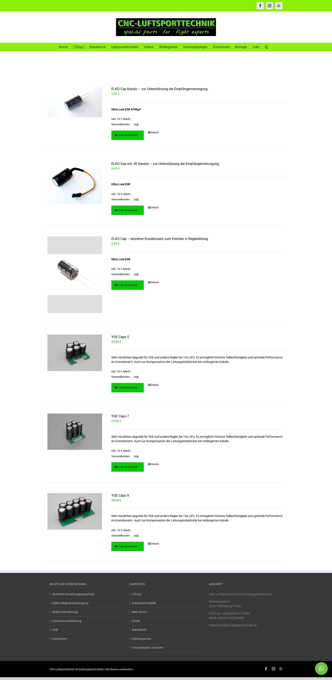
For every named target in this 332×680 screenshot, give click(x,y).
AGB (55, 630)
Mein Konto (139, 612)
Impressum (59, 639)
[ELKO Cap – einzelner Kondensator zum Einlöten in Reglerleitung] (74, 275)
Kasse (136, 621)
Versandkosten (120, 124)
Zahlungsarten (141, 639)
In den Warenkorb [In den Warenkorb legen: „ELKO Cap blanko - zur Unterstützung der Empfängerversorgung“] (128, 135)
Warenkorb (139, 630)
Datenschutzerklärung (66, 621)
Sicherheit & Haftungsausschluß (73, 594)
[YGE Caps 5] (74, 353)
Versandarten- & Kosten (147, 648)
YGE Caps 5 (120, 337)
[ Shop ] (137, 594)
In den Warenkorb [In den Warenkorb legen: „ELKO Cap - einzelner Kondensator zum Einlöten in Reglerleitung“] (128, 285)
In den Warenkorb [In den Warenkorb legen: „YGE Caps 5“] (128, 388)
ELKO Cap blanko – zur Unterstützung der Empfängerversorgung (159, 89)
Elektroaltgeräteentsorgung (70, 603)
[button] (266, 47)
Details (155, 132)
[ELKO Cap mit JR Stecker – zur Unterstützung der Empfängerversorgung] (74, 182)
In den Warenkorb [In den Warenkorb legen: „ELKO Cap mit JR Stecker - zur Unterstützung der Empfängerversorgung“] (128, 210)
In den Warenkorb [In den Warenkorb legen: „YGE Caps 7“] (128, 467)
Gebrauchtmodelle (144, 603)
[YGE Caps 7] (74, 432)
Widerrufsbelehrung (65, 612)
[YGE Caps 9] (74, 511)
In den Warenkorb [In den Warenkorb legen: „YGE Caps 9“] (128, 546)
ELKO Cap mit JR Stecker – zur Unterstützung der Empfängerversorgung (165, 164)
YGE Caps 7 (120, 417)
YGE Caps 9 (120, 496)
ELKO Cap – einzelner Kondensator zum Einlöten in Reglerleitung (159, 239)
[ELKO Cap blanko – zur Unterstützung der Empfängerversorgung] (74, 101)
